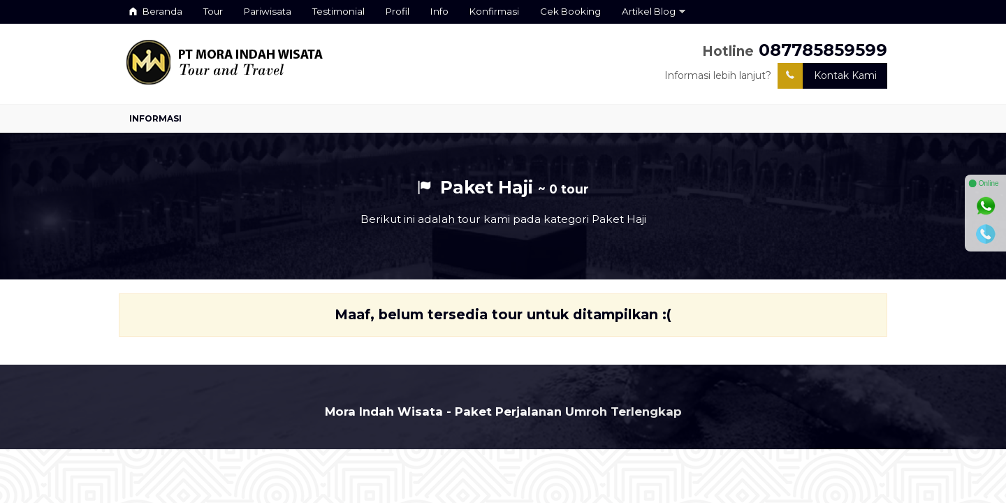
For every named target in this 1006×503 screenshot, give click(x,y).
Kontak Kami (827, 76)
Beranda (155, 11)
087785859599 (823, 50)
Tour (213, 11)
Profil (397, 11)
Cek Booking (570, 11)
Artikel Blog (649, 11)
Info (439, 11)
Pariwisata (267, 11)
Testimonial (338, 11)
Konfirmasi (494, 11)
